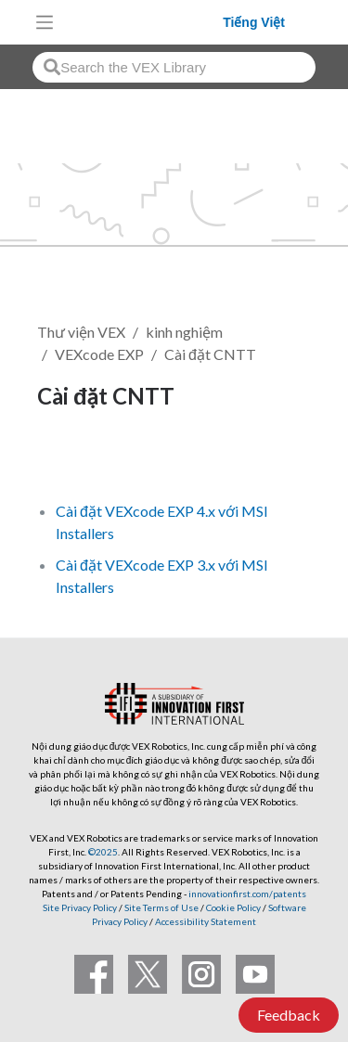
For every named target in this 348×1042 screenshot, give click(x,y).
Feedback (288, 1014)
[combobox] (174, 67)
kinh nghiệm (184, 332)
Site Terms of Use (160, 907)
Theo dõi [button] (78, 459)
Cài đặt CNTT (210, 354)
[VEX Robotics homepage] (142, 22)
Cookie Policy (233, 907)
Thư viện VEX (81, 332)
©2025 (103, 851)
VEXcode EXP (99, 354)
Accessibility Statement (205, 921)
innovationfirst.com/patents (247, 893)
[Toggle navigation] (44, 22)
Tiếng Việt (254, 22)
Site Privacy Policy (80, 907)
